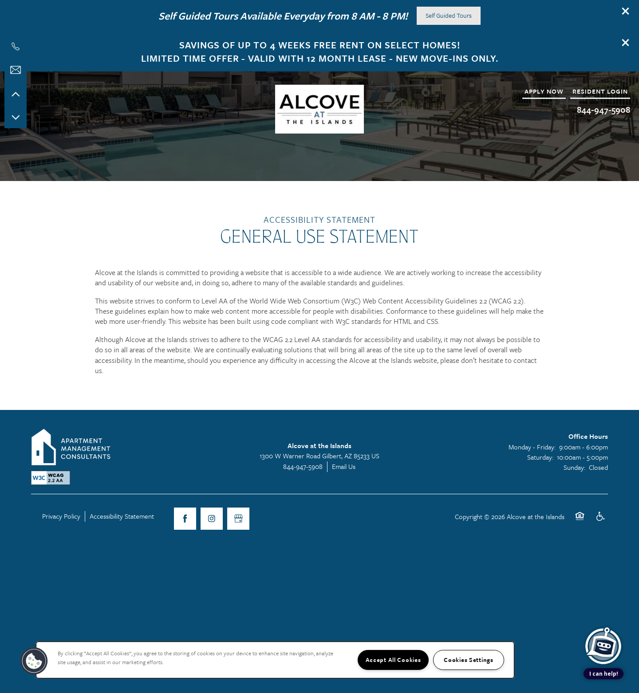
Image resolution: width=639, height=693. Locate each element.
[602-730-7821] (15, 46)
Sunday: (574, 473)
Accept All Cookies (393, 659)
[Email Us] (15, 70)
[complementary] (603, 614)
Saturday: (540, 463)
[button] (625, 11)
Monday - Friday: (532, 452)
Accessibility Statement (122, 522)
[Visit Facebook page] (185, 524)
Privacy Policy (61, 522)
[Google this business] (238, 524)
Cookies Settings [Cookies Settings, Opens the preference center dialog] (468, 659)
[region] (275, 660)
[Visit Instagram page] (212, 524)
